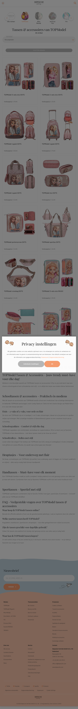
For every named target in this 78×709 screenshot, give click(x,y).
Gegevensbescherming (57, 357)
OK (52, 364)
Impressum (44, 357)
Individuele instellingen (31, 364)
